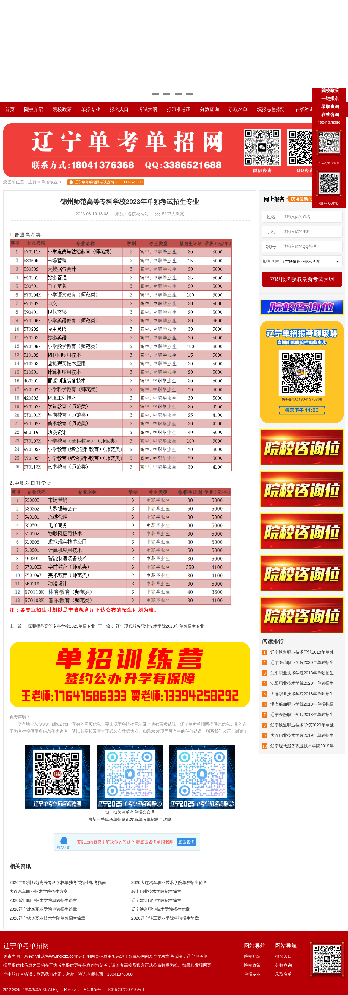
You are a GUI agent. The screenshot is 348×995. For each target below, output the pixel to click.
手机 (271, 231)
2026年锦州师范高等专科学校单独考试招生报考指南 (58, 882)
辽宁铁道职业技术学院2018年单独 (302, 652)
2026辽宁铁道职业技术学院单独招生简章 (47, 918)
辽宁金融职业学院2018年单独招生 (302, 714)
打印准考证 (178, 109)
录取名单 (238, 109)
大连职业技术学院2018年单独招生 (302, 693)
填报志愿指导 (271, 109)
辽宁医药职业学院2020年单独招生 (302, 662)
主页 (32, 182)
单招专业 (90, 109)
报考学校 (271, 261)
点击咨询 (186, 842)
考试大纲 (147, 109)
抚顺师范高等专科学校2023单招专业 (61, 626)
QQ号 (271, 246)
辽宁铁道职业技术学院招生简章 (160, 909)
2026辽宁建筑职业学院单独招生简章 (43, 909)
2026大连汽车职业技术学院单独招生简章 (169, 882)
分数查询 (209, 109)
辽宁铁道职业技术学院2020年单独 (302, 725)
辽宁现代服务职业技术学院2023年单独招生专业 (160, 626)
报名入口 (119, 109)
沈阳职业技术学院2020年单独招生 (302, 683)
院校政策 (62, 109)
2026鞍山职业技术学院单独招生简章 (43, 900)
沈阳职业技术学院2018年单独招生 (302, 672)
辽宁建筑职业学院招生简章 (156, 900)
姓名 (271, 216)
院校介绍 (33, 109)
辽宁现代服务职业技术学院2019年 (302, 745)
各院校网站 (138, 213)
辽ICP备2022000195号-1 (124, 990)
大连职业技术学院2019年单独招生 (302, 735)
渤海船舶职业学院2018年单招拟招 (302, 704)
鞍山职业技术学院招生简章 (156, 891)
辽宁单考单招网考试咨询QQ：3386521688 (109, 182)
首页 (10, 109)
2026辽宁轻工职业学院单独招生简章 (165, 918)
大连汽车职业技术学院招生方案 (39, 891)
